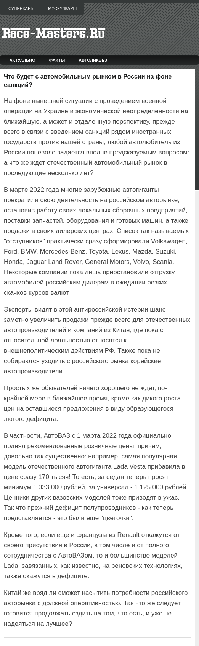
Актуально (22, 60)
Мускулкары (62, 8)
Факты (57, 60)
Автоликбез (93, 60)
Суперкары (21, 8)
